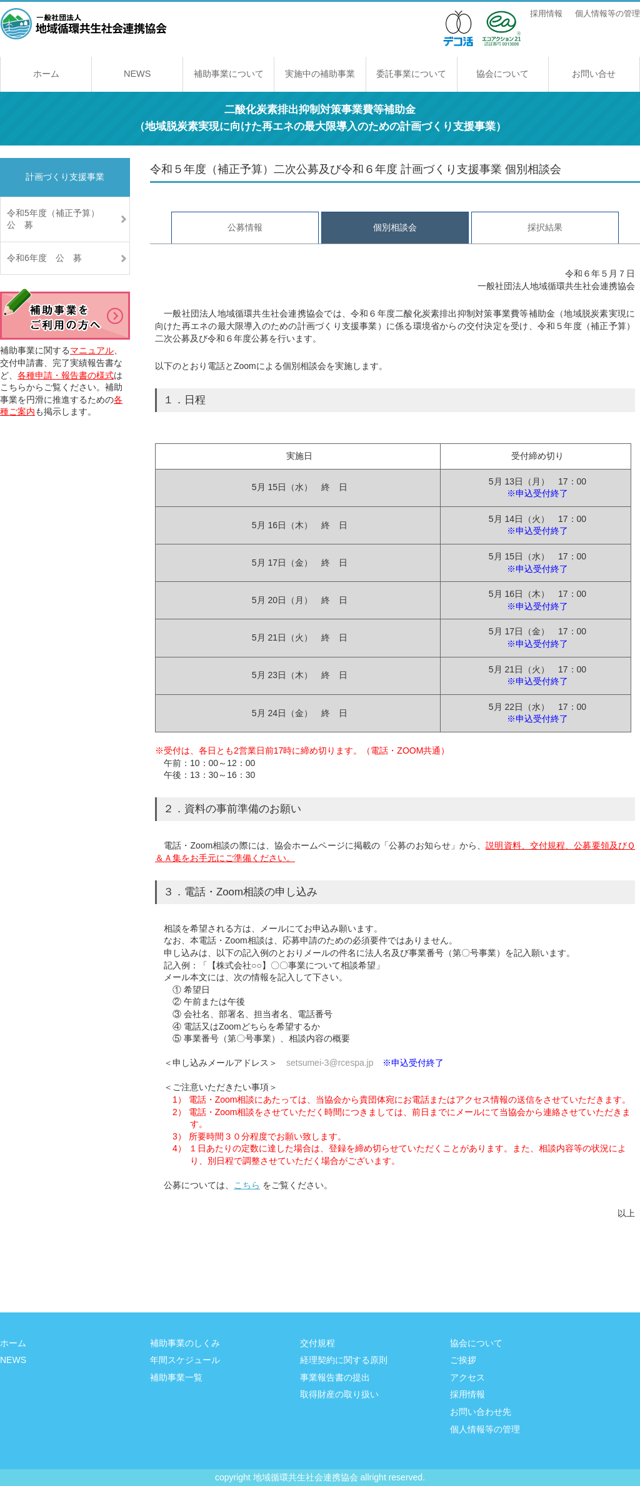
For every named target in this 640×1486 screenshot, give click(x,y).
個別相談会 (395, 227)
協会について (502, 74)
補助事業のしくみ (185, 1343)
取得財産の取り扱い (339, 1394)
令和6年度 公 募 (44, 258)
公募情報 (245, 227)
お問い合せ (594, 74)
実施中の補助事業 (320, 74)
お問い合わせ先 (480, 1412)
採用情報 (546, 13)
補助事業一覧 (176, 1377)
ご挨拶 (463, 1360)
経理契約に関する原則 (344, 1360)
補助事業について (229, 74)
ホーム (46, 74)
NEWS (137, 74)
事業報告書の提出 (335, 1377)
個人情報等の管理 (607, 13)
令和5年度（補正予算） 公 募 (68, 219)
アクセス (467, 1377)
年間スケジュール (185, 1360)
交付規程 (317, 1343)
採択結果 (545, 227)
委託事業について (411, 74)
